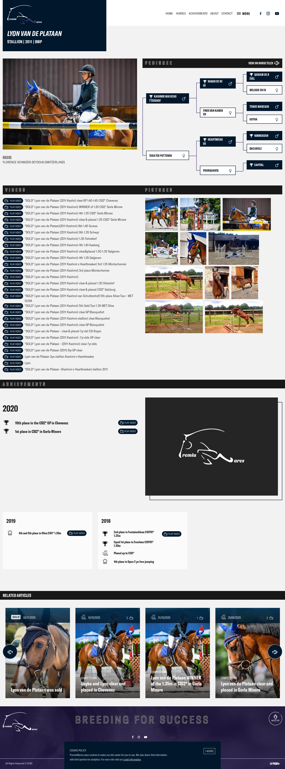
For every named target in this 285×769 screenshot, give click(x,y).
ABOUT (214, 13)
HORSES (181, 13)
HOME (169, 13)
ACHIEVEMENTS (198, 13)
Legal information (132, 759)
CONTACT (226, 13)
